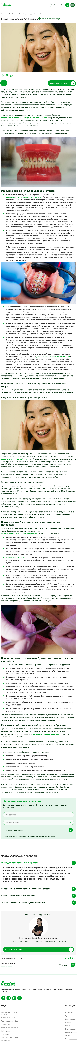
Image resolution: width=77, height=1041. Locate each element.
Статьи (68, 1022)
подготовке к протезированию (45, 734)
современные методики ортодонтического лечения (24, 117)
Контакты (68, 1039)
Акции (67, 1035)
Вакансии (68, 1032)
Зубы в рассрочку (7, 1031)
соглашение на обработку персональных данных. (41, 836)
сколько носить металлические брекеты (19, 533)
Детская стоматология (9, 1028)
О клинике (69, 1013)
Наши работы (70, 1019)
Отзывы (68, 1026)
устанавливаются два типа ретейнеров (53, 356)
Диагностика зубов (8, 1018)
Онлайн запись (57, 5)
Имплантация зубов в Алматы (9, 1013)
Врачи (67, 1016)
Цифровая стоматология (10, 1037)
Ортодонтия (5, 1024)
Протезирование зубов (9, 1021)
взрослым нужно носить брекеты (15, 459)
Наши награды (70, 1029)
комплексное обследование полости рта (24, 197)
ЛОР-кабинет (6, 1034)
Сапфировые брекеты (15, 557)
